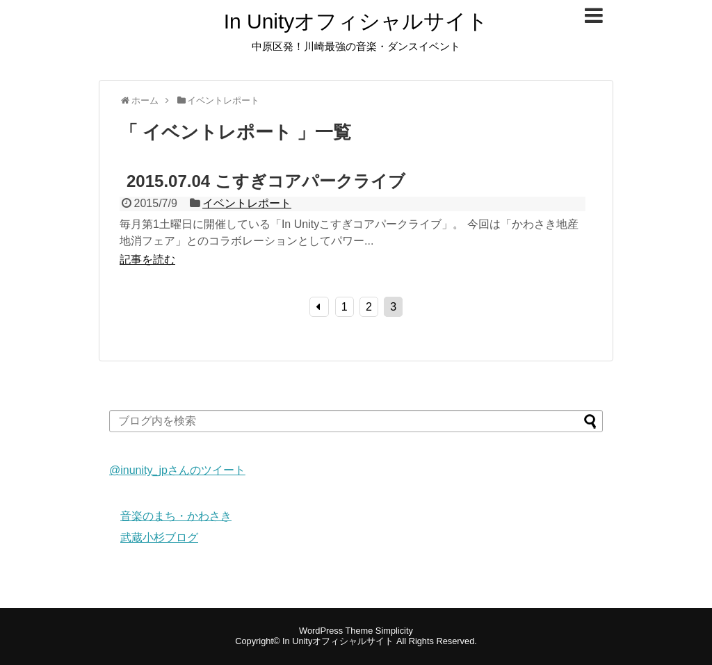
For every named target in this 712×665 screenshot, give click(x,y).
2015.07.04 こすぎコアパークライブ (266, 181)
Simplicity (394, 630)
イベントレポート (246, 203)
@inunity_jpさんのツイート (177, 470)
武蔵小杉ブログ (159, 537)
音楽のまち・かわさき (176, 516)
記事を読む (147, 259)
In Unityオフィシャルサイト (356, 21)
